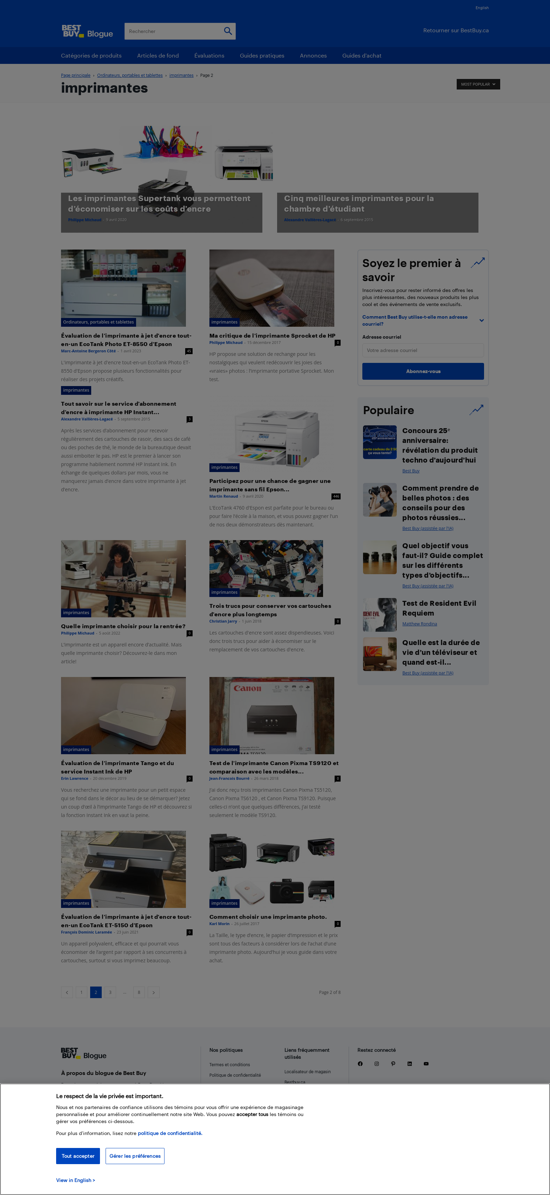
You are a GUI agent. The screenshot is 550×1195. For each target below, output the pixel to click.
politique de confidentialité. (170, 1133)
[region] (275, 1139)
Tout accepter (78, 1156)
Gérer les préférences (135, 1156)
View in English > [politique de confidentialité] (75, 1180)
